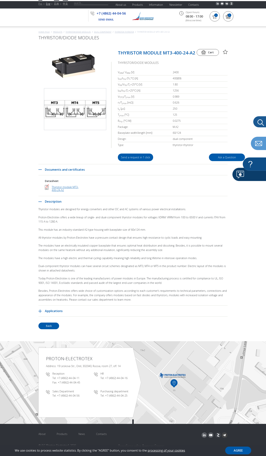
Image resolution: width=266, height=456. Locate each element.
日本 (56, 3)
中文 (65, 3)
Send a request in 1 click (136, 157)
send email (106, 19)
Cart (211, 52)
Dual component (102, 31)
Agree (238, 450)
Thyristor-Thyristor (124, 31)
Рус (40, 3)
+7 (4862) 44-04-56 (112, 13)
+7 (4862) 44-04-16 (116, 378)
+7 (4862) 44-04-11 (68, 378)
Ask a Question (207, 157)
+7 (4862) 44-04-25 (116, 395)
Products (57, 31)
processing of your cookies (166, 450)
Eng (48, 4)
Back (49, 326)
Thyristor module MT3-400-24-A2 (65, 188)
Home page (44, 31)
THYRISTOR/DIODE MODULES (78, 31)
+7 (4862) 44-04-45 (69, 382)
